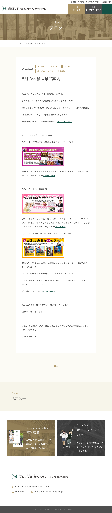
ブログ (21, 43)
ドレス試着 (60, 226)
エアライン (55, 66)
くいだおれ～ (49, 291)
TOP (13, 43)
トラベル (61, 71)
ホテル (67, 66)
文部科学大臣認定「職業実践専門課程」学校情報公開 (91, 2)
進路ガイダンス (64, 121)
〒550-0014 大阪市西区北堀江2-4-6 (32, 486)
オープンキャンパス (45, 71)
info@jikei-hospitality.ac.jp (48, 491)
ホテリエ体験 (49, 175)
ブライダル (41, 66)
